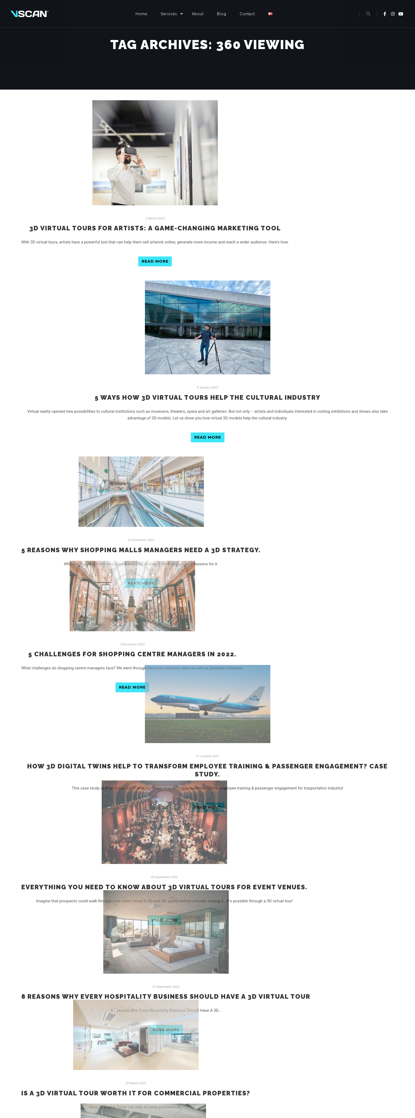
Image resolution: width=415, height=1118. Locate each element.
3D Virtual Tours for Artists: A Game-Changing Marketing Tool (155, 228)
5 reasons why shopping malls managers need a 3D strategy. (141, 480)
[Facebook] (296, 1099)
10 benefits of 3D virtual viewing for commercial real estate (143, 941)
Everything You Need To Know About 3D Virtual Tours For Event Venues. (164, 715)
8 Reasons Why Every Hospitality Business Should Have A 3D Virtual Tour (165, 790)
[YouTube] (318, 1099)
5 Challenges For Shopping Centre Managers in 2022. (132, 555)
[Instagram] (307, 1099)
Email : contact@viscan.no (313, 1057)
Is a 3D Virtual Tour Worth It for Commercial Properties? (135, 866)
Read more (155, 261)
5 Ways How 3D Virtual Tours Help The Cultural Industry (208, 397)
